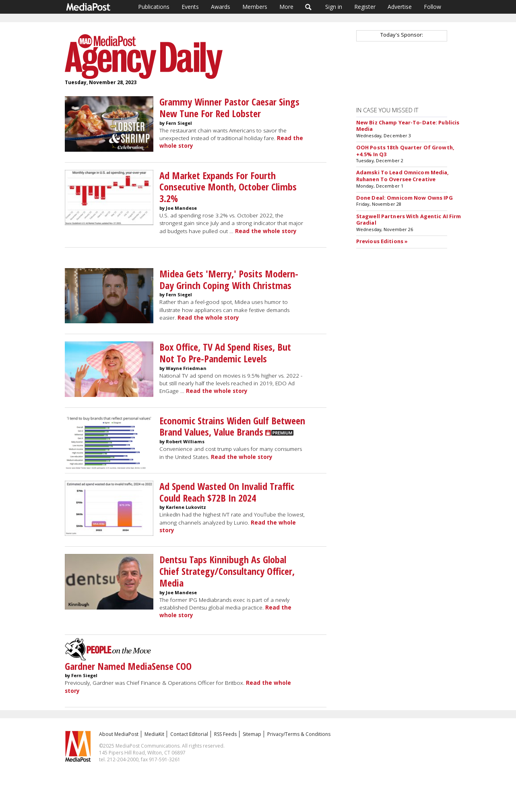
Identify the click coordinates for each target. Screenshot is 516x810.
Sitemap (252, 734)
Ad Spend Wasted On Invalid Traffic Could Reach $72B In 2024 (226, 491)
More (286, 6)
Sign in (333, 6)
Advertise (400, 6)
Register (365, 6)
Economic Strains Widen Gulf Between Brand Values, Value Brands (232, 426)
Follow (432, 6)
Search (308, 7)
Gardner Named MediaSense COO (128, 666)
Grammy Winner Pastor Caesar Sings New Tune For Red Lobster (229, 107)
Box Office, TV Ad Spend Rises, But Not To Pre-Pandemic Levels (225, 352)
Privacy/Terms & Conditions (298, 734)
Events (190, 6)
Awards (220, 6)
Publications (153, 6)
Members (254, 6)
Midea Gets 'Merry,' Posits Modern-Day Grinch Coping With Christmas (228, 279)
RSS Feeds (225, 734)
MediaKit (154, 734)
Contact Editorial (189, 734)
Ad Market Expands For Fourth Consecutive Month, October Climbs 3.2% (228, 187)
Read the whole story (266, 231)
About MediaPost (118, 734)
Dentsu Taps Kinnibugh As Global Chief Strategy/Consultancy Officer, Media (227, 571)
